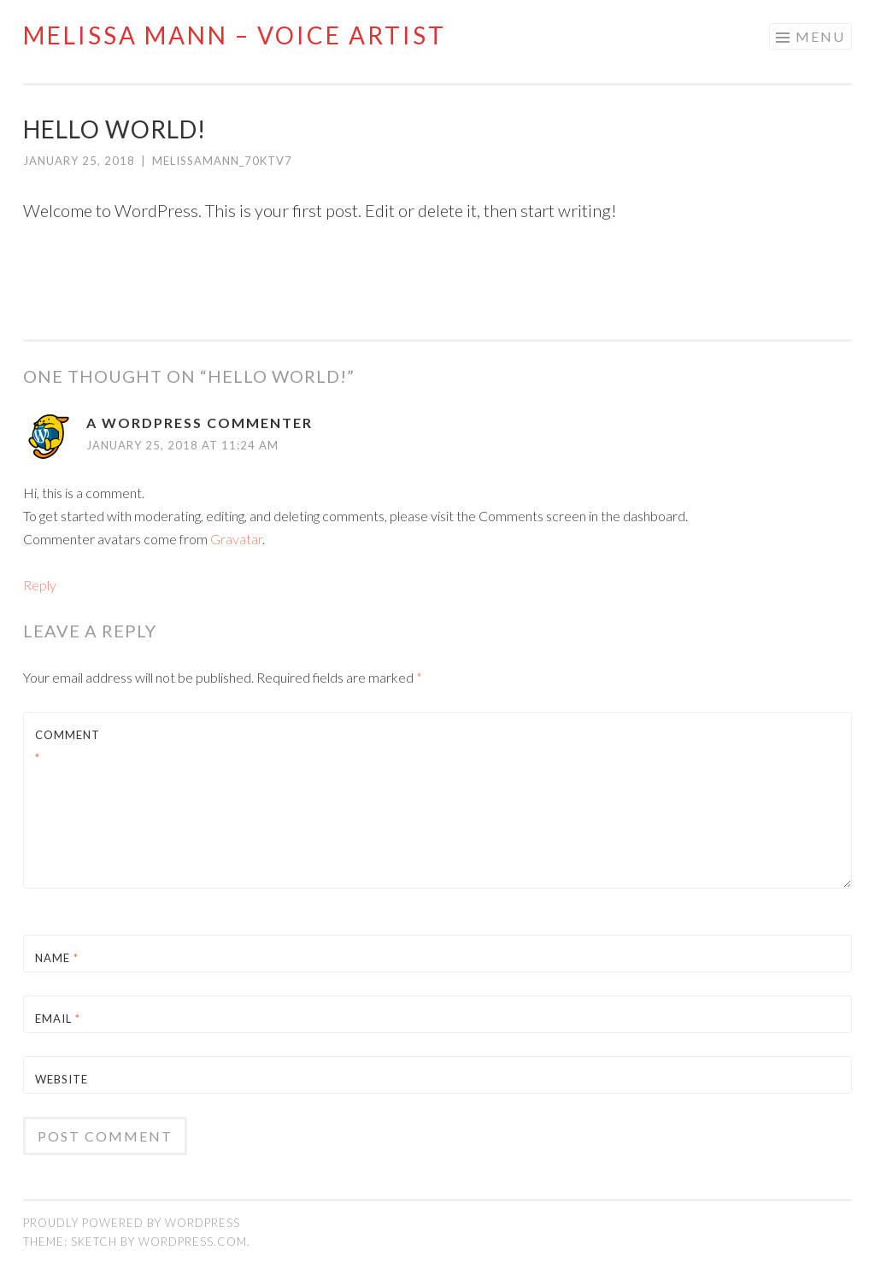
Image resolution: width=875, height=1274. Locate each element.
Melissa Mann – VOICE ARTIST (234, 35)
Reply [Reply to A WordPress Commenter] (39, 585)
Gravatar (236, 539)
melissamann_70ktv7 (222, 160)
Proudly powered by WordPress (131, 1223)
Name (57, 958)
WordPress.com (192, 1241)
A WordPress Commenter (199, 422)
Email (57, 1018)
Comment (67, 746)
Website (61, 1079)
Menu (820, 36)
